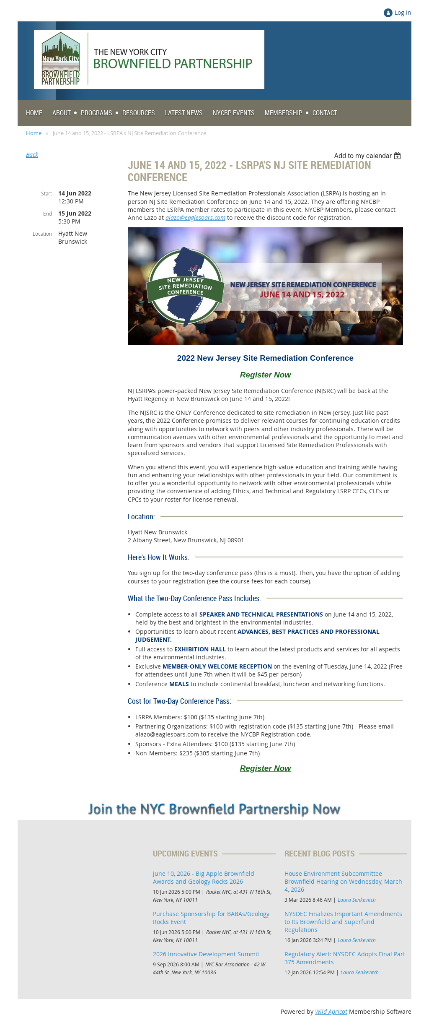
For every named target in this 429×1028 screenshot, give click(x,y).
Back (32, 155)
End (47, 213)
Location (42, 233)
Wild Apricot (331, 1011)
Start (46, 193)
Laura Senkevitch (357, 899)
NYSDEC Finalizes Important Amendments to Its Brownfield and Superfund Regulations (343, 922)
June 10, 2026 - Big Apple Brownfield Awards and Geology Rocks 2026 (203, 877)
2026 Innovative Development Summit (206, 954)
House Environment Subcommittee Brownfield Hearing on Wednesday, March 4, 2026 (343, 881)
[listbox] (368, 156)
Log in (403, 12)
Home (33, 133)
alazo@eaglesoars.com (195, 217)
